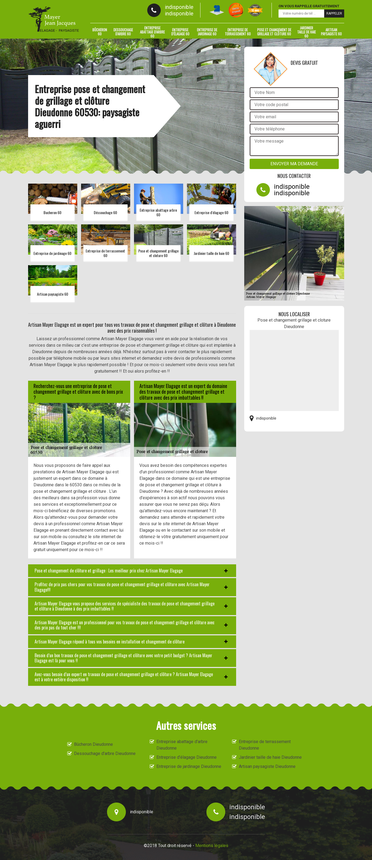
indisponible (179, 7)
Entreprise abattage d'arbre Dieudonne (181, 745)
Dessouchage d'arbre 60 (123, 31)
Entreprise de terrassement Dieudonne (265, 745)
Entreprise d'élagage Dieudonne (186, 757)
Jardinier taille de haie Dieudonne (270, 757)
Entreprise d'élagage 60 (180, 31)
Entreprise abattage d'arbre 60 (152, 32)
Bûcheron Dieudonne (93, 744)
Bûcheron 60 (99, 31)
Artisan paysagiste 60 (331, 31)
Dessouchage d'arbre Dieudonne (105, 753)
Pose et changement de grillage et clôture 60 (274, 31)
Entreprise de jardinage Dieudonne (188, 766)
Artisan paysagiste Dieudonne (267, 766)
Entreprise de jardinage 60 (207, 31)
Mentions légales (211, 845)
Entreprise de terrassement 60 (238, 31)
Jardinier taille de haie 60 (306, 32)
